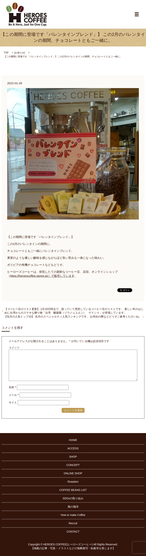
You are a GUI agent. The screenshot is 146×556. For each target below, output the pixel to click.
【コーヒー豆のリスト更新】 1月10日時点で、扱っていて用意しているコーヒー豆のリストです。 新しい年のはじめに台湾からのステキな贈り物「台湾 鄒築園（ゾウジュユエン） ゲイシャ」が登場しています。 (73, 310)
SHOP (73, 456)
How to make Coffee (73, 515)
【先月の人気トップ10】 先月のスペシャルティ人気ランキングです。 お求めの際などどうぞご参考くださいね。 (73, 316)
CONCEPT (72, 465)
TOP (6, 52)
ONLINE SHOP (73, 473)
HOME (73, 440)
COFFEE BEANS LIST (73, 490)
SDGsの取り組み (73, 498)
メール (14, 394)
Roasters (72, 481)
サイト (13, 402)
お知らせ (19, 52)
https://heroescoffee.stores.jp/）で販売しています (42, 275)
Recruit (73, 523)
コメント (14, 347)
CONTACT (73, 531)
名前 (12, 387)
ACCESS (73, 448)
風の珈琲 (73, 506)
